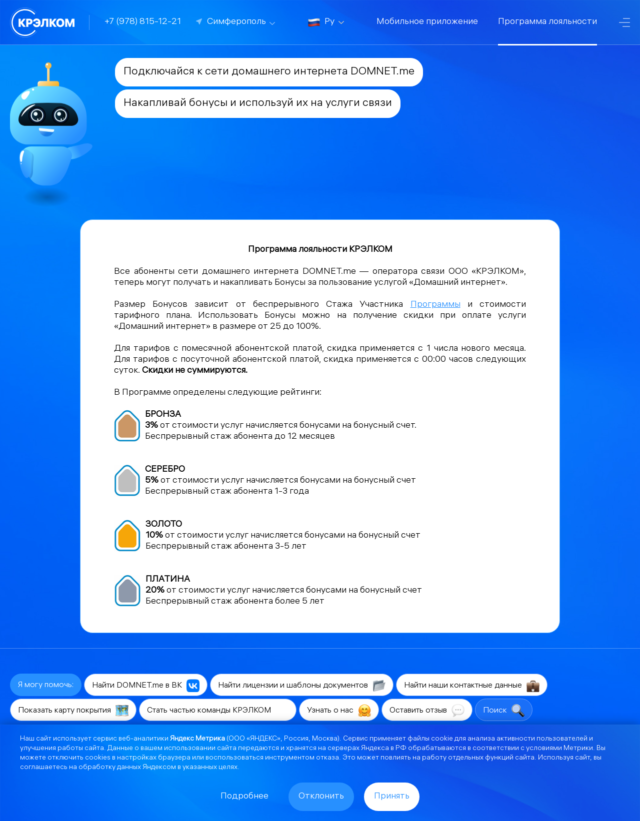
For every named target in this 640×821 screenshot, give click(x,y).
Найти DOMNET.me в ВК (146, 685)
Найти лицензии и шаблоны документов (302, 685)
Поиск (503, 710)
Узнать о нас (339, 710)
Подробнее (244, 797)
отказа (327, 758)
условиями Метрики (559, 749)
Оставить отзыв (427, 710)
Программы (435, 305)
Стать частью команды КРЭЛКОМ (217, 710)
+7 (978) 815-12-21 (142, 22)
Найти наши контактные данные (472, 685)
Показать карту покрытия (73, 710)
